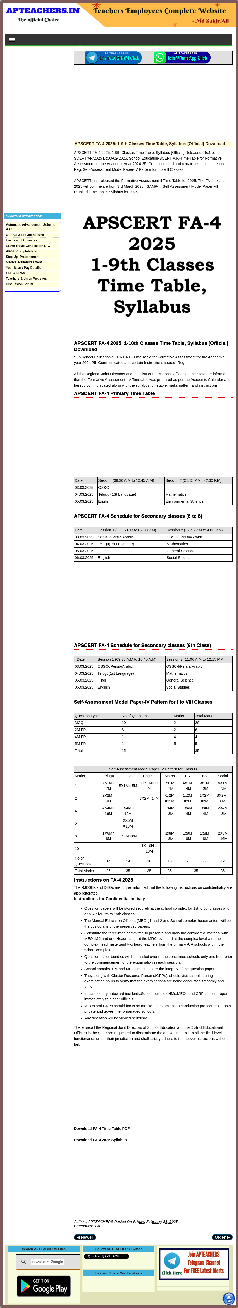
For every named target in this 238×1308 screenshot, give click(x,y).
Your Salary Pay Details (23, 268)
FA (97, 1226)
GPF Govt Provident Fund (25, 235)
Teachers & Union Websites (26, 279)
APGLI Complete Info (21, 251)
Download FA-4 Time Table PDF (102, 1129)
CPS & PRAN (15, 273)
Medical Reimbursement (24, 262)
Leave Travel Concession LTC (28, 246)
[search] (47, 1262)
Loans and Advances (21, 240)
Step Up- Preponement (22, 257)
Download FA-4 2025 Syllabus (100, 1140)
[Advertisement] (153, 101)
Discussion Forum (19, 284)
